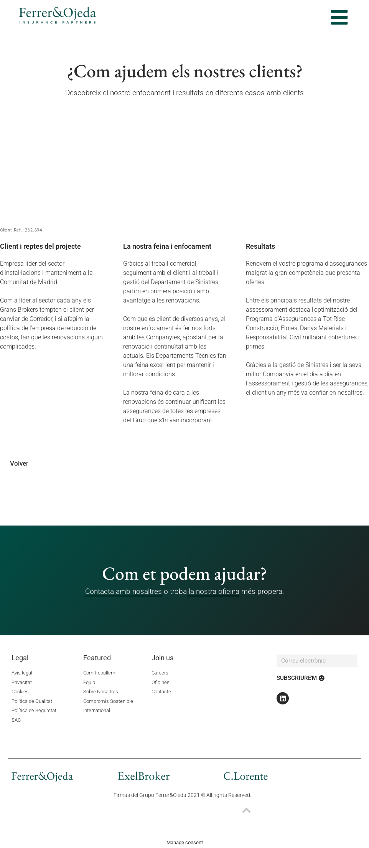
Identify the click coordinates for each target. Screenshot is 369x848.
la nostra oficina (213, 591)
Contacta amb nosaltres (123, 591)
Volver (19, 463)
